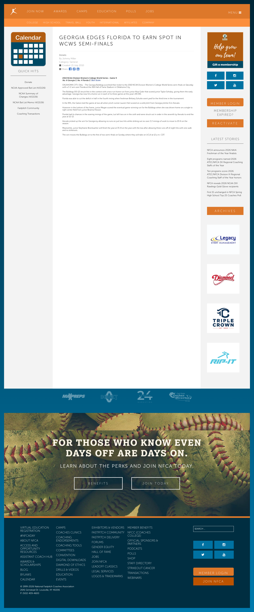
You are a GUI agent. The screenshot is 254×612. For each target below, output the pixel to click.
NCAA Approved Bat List (23, 88)
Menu (235, 12)
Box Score (96, 80)
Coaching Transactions (28, 113)
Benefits (98, 483)
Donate (28, 82)
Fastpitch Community (28, 108)
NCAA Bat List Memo (24, 102)
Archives (225, 211)
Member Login (225, 103)
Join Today (155, 483)
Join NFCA (213, 581)
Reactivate (225, 123)
